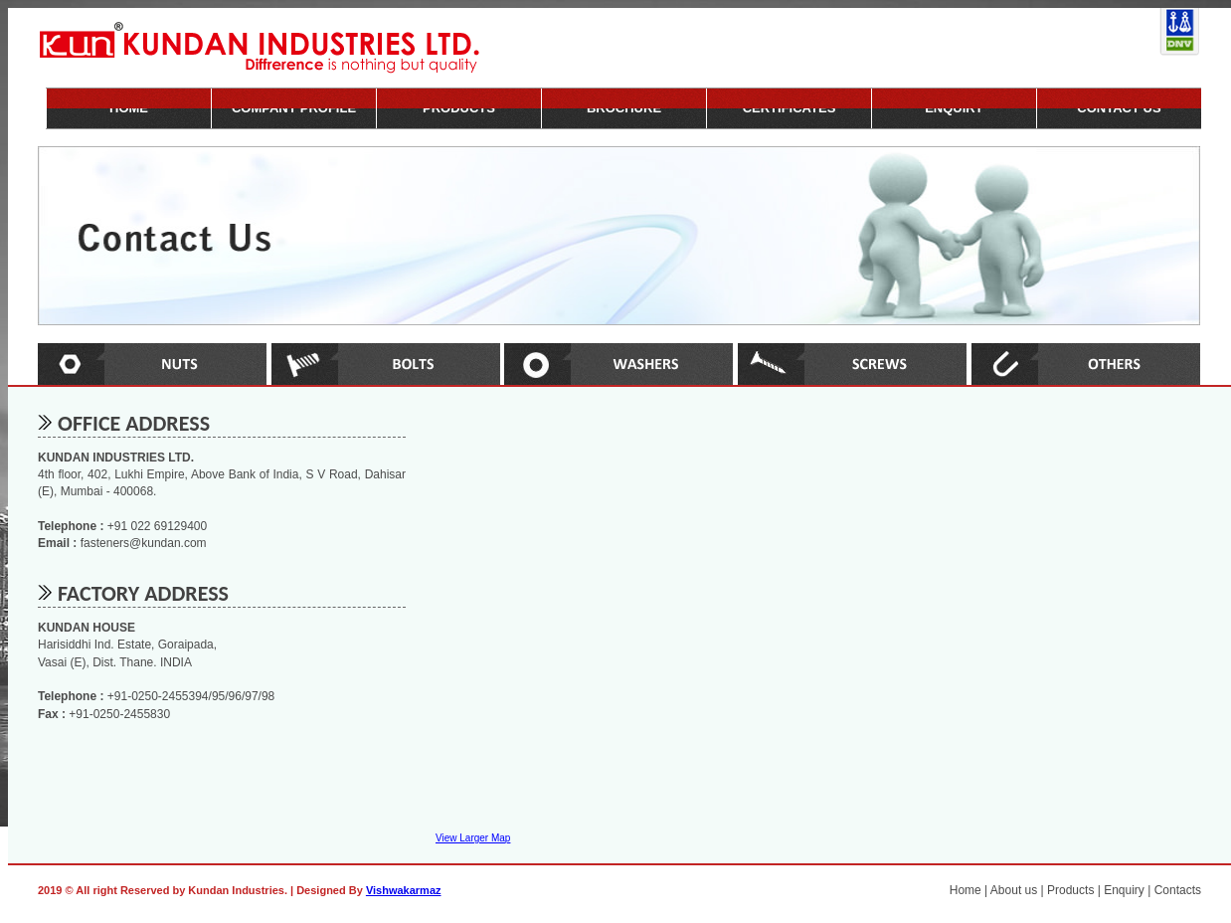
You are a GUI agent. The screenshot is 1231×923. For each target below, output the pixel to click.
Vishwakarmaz (403, 890)
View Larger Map (473, 837)
